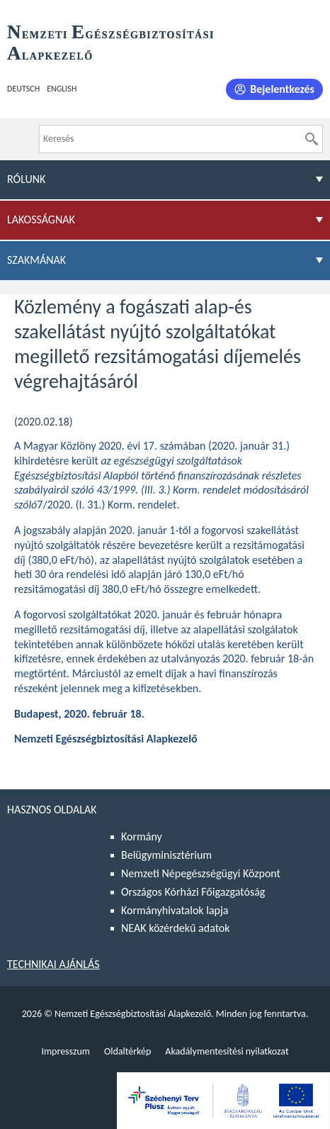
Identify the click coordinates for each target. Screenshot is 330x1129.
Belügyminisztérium (166, 855)
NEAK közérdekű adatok (175, 928)
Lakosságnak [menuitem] (41, 219)
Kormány (141, 836)
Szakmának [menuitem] (36, 260)
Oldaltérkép (127, 1051)
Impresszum (65, 1051)
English (61, 89)
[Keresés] (311, 139)
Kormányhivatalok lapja (174, 910)
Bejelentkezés (282, 89)
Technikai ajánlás (53, 964)
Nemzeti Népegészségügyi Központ (200, 873)
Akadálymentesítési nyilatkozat (226, 1051)
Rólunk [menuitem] (26, 179)
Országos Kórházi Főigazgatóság (193, 892)
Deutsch (23, 89)
